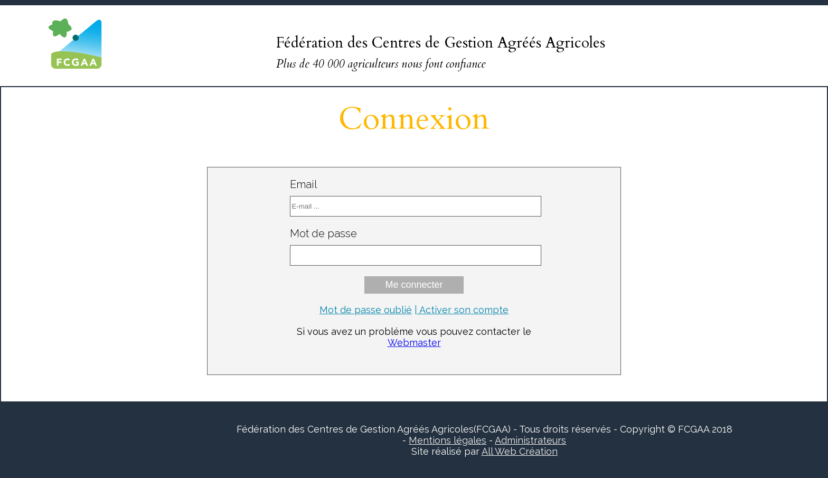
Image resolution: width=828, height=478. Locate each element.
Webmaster (414, 342)
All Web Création (520, 451)
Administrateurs (530, 440)
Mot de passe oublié (365, 309)
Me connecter (414, 284)
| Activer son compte (462, 309)
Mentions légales (447, 440)
